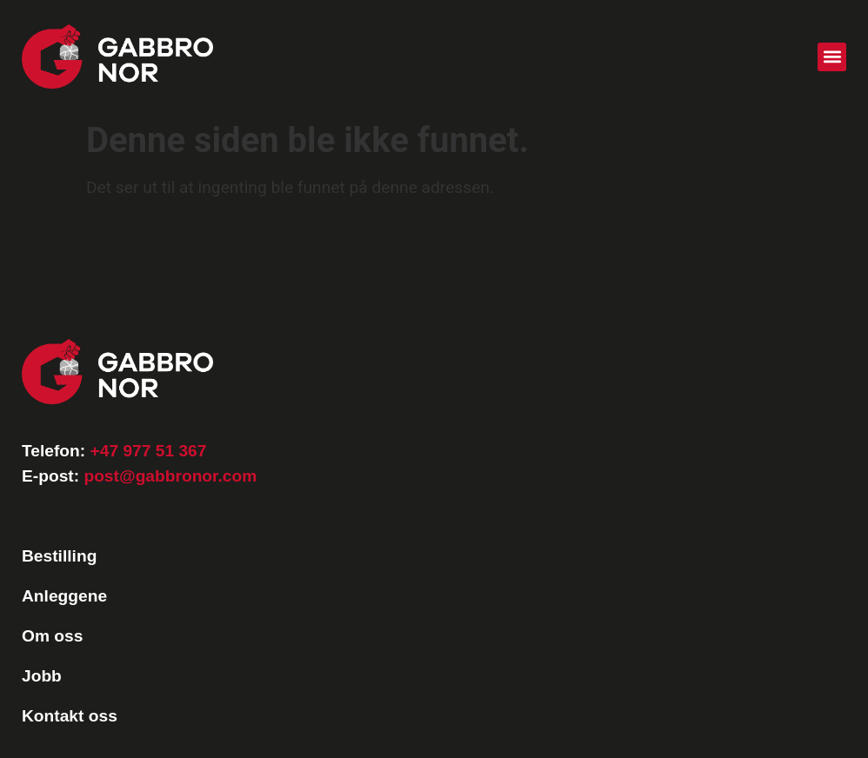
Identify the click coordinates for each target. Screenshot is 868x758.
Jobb (42, 676)
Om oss (52, 636)
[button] (832, 57)
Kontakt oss (69, 716)
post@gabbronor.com (170, 476)
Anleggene (64, 596)
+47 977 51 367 (148, 451)
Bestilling (59, 556)
